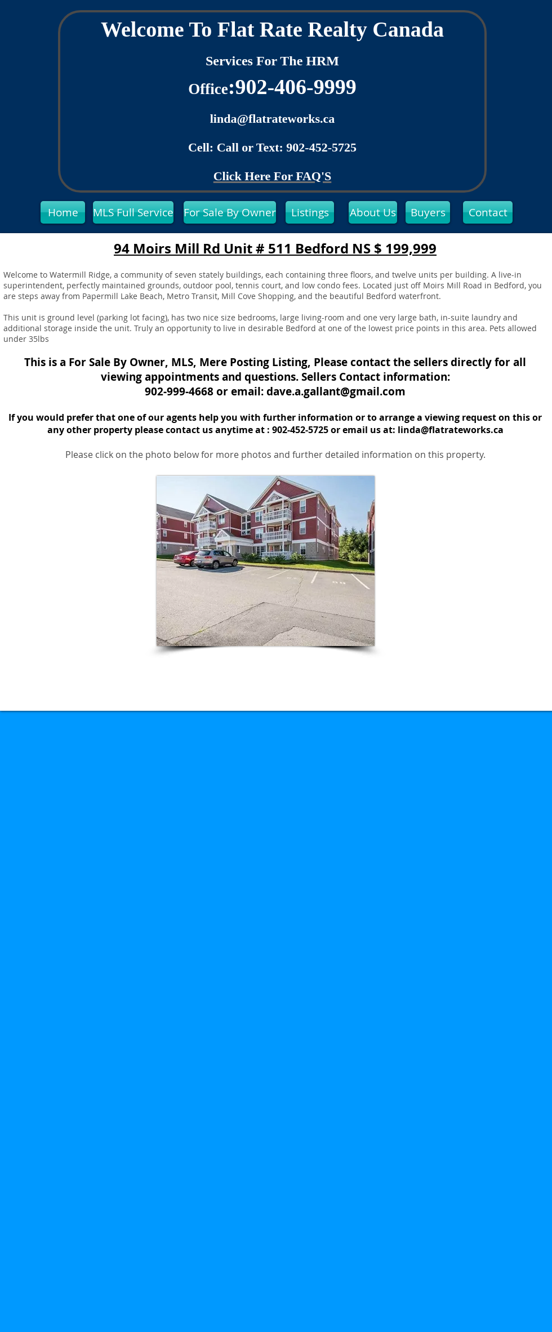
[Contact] (488, 212)
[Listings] (310, 212)
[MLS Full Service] (133, 212)
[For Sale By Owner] (230, 212)
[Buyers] (428, 212)
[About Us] (373, 212)
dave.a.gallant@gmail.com (336, 391)
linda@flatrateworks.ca (272, 119)
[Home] (63, 212)
